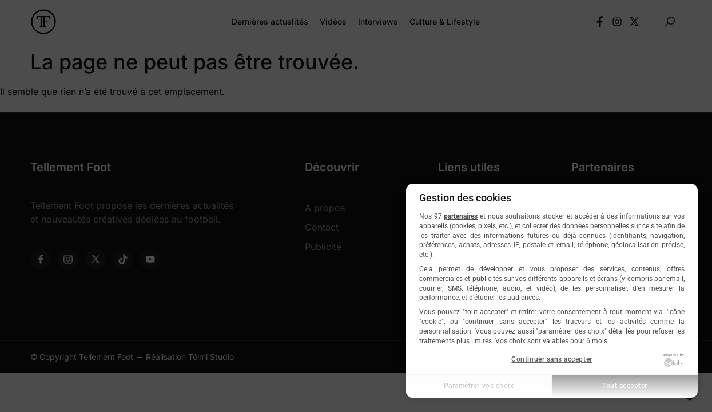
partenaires (461, 216)
